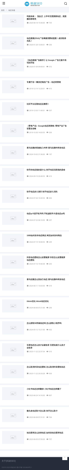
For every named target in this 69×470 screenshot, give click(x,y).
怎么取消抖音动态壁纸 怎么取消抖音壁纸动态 (46, 367)
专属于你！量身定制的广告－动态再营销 (44, 82)
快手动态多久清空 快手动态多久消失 (42, 192)
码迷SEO (13, 467)
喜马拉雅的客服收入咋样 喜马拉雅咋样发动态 (46, 148)
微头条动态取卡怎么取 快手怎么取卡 (42, 411)
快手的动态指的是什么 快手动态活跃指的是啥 (46, 170)
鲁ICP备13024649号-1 (24, 467)
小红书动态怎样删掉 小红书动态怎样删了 (44, 389)
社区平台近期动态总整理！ (38, 104)
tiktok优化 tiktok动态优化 (38, 301)
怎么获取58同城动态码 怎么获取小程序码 (44, 323)
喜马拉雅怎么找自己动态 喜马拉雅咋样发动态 (46, 279)
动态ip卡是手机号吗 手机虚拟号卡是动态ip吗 (46, 214)
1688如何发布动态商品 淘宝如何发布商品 (44, 235)
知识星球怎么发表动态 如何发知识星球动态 (45, 433)
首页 (2, 10)
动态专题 (11, 10)
